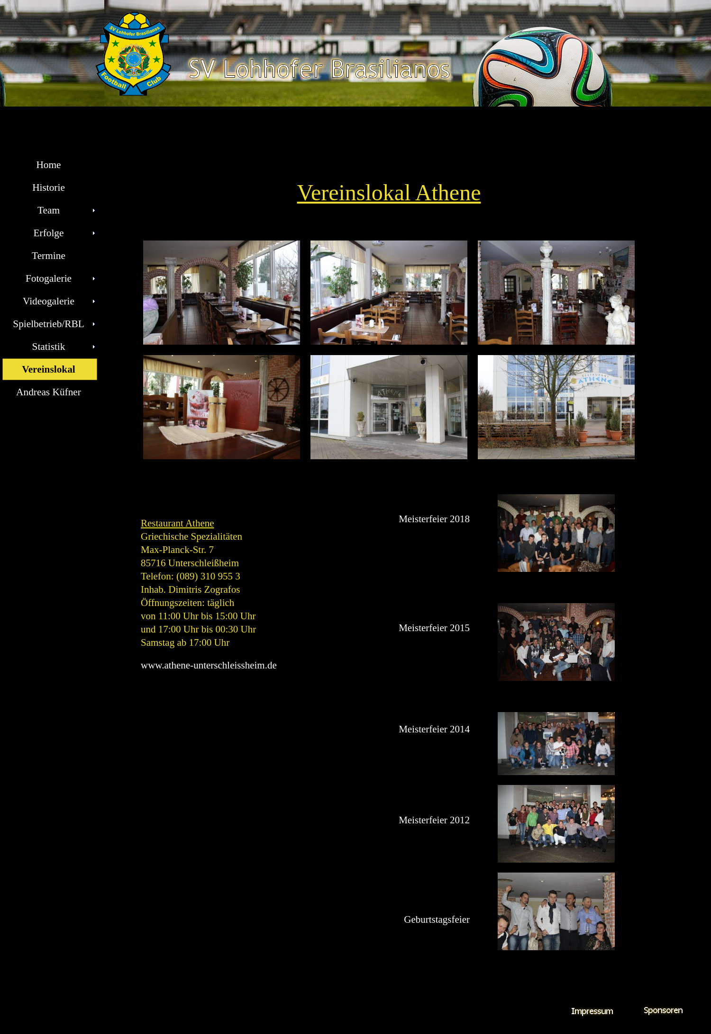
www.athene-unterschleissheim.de (209, 665)
